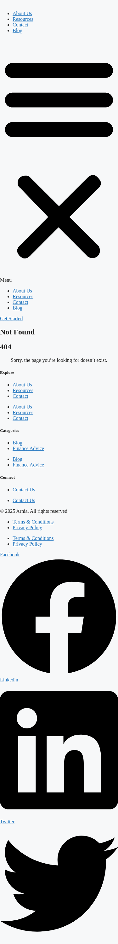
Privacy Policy (27, 527)
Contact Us (24, 489)
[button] (59, 160)
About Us (22, 13)
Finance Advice (28, 448)
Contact (20, 24)
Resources (23, 19)
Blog (17, 30)
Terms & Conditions (33, 521)
